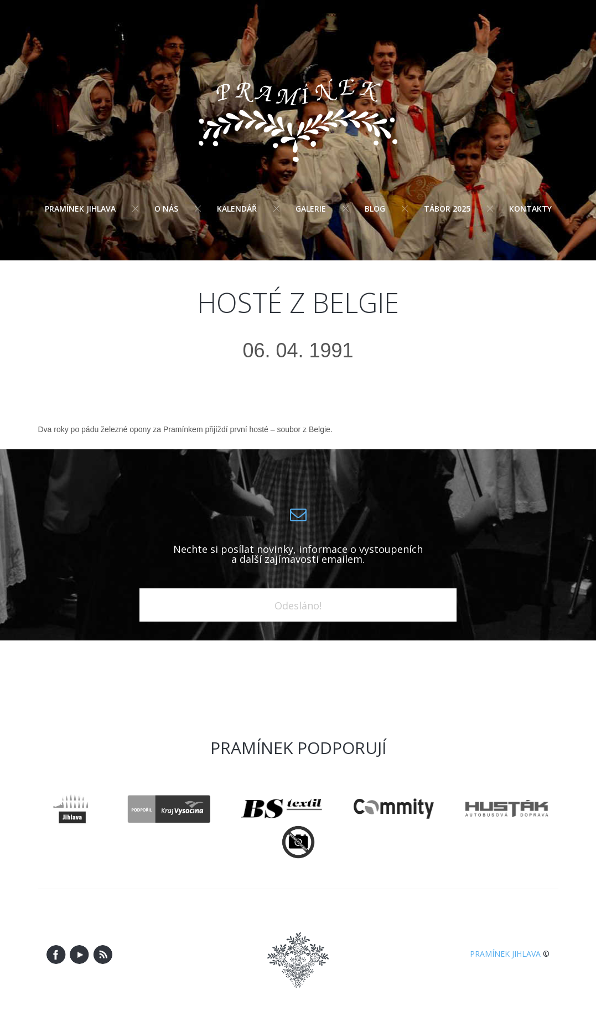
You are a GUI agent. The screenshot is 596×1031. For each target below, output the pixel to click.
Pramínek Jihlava (80, 208)
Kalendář (237, 208)
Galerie (311, 208)
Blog (375, 208)
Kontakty (530, 208)
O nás (166, 208)
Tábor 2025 (447, 208)
